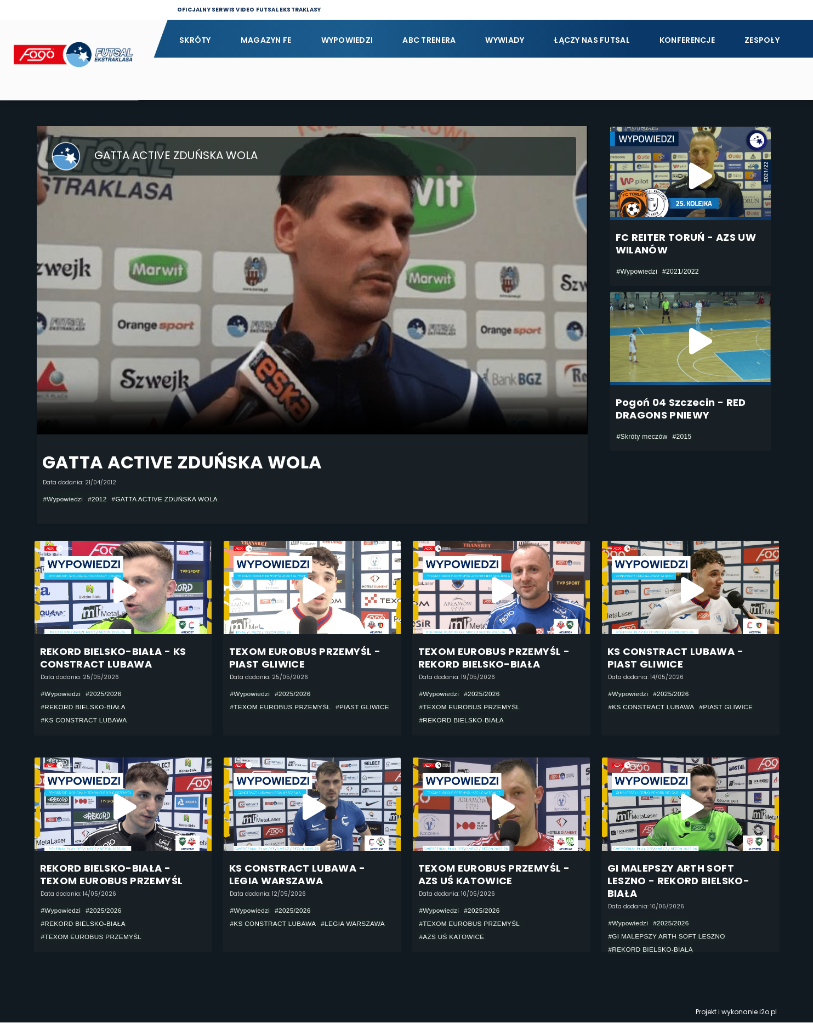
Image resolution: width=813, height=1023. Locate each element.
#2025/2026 (105, 694)
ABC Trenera (429, 40)
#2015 (681, 436)
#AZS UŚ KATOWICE (452, 937)
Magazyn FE (266, 40)
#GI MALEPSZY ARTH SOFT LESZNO (668, 937)
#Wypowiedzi (63, 499)
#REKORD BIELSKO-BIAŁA (84, 707)
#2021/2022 (680, 271)
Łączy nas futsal (591, 40)
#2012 (98, 499)
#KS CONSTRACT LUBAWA (85, 720)
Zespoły (762, 40)
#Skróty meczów (642, 436)
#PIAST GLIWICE (257, 720)
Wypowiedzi (347, 40)
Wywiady (504, 40)
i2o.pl (768, 1012)
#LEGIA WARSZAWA (355, 924)
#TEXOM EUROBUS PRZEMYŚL (281, 707)
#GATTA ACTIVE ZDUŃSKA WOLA (167, 499)
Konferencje (687, 40)
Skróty (195, 40)
